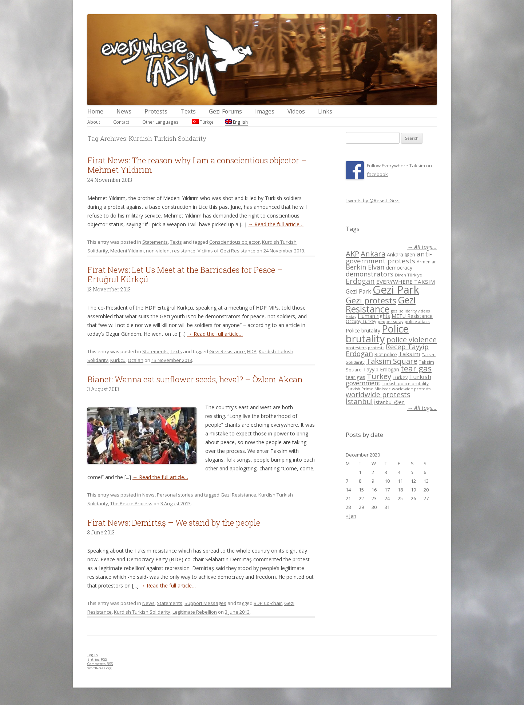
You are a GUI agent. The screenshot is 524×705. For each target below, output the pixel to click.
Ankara (373, 253)
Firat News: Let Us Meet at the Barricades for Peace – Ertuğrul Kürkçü (185, 274)
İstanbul (359, 401)
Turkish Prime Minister (368, 388)
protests (376, 347)
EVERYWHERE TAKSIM (405, 281)
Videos (296, 111)
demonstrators (369, 274)
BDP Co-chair (268, 603)
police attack (417, 321)
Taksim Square (391, 361)
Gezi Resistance (227, 351)
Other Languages (160, 122)
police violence (411, 339)
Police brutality (363, 330)
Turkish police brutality (405, 384)
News (123, 111)
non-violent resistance (170, 250)
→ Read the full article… (275, 224)
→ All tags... (422, 247)
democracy (399, 267)
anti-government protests (389, 257)
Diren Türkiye (408, 275)
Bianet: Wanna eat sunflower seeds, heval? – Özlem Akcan (194, 379)
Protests (155, 111)
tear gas (416, 368)
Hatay (351, 316)
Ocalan (135, 360)
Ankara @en (401, 254)
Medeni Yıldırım (127, 250)
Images (264, 111)
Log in (92, 655)
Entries (97, 659)
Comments (100, 663)
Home (95, 111)
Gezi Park (358, 291)
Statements (155, 242)
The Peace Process (131, 503)
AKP (352, 253)
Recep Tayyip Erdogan (387, 350)
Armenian (427, 262)
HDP (252, 351)
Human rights (374, 315)
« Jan (351, 516)
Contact (121, 122)
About (93, 122)
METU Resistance (412, 315)
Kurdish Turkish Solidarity (142, 612)
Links (325, 111)
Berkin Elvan (365, 267)
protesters (356, 347)
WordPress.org (99, 668)
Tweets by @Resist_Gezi (373, 200)
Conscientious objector (234, 242)
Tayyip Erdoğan (381, 369)
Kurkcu (118, 360)
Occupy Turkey (361, 321)
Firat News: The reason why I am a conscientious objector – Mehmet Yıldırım (197, 165)
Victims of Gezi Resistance (226, 250)
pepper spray (390, 321)
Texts (188, 111)
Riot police (385, 354)
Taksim (409, 354)
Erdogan (360, 281)
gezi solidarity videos (410, 311)
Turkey (379, 376)
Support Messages (205, 603)
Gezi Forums (225, 111)
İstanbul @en (389, 402)
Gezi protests (371, 300)
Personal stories (175, 494)
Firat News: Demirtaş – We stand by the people (173, 522)
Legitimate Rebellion (194, 612)
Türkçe (203, 122)
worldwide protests (411, 388)
